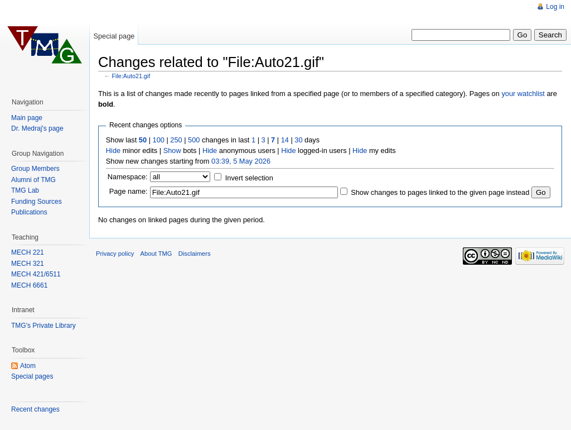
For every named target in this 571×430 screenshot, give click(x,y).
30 (298, 140)
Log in (555, 7)
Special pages (32, 376)
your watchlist (523, 93)
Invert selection (249, 178)
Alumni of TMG (33, 180)
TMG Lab (25, 190)
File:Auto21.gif (131, 76)
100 (158, 140)
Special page (113, 36)
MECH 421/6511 (36, 274)
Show (172, 150)
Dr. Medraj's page (37, 128)
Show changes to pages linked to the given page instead (440, 192)
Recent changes (35, 409)
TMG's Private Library (43, 325)
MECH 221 (27, 252)
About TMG (156, 253)
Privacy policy (115, 253)
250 (176, 140)
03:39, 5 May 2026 (240, 161)
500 (194, 140)
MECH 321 (27, 263)
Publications (29, 212)
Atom (28, 366)
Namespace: (128, 177)
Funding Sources (36, 202)
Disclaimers (194, 253)
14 (285, 140)
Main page (26, 118)
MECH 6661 (29, 285)
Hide (113, 150)
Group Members (35, 169)
